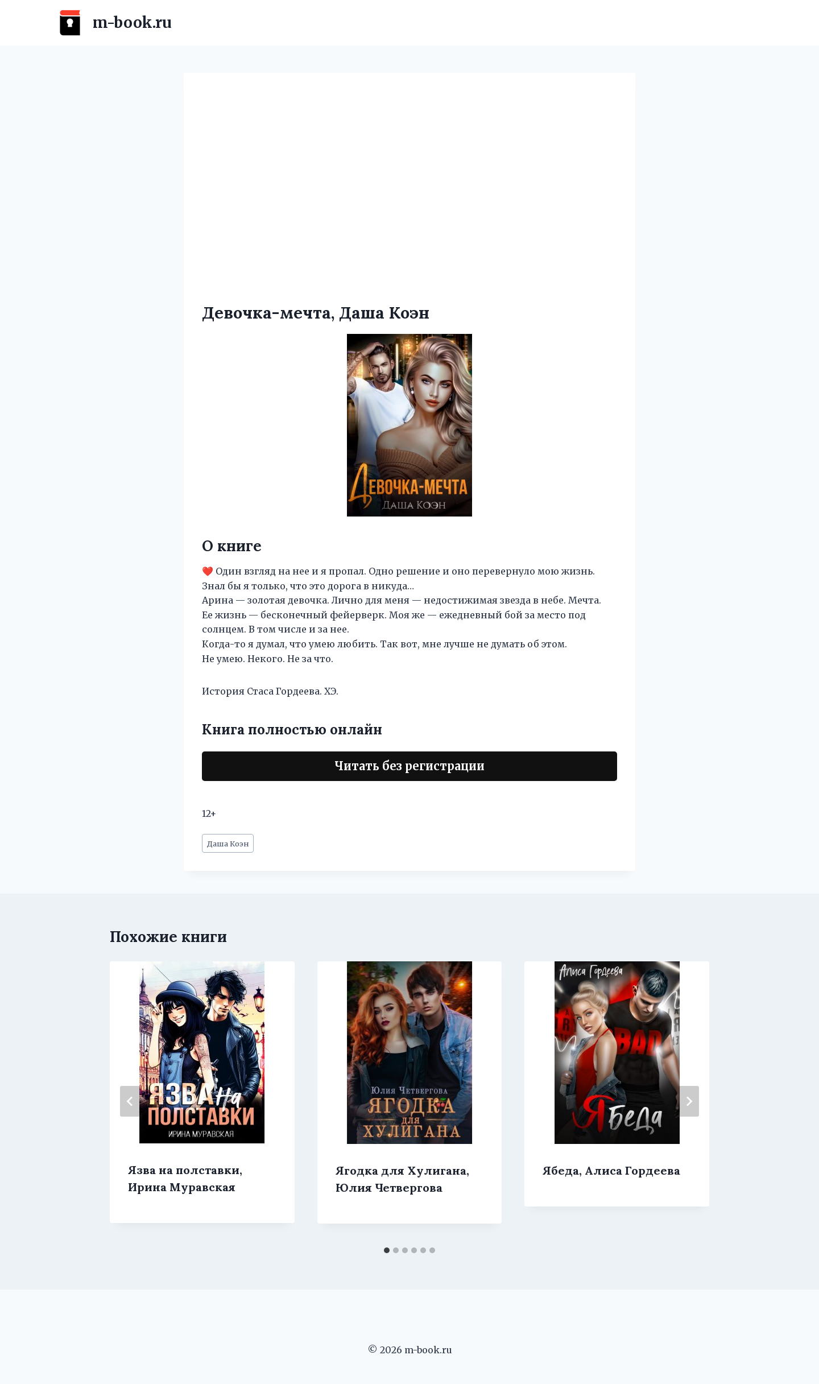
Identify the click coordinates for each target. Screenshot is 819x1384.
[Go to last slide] (130, 1101)
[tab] (387, 1250)
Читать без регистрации (409, 766)
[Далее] (689, 1101)
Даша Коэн (228, 843)
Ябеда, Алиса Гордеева (611, 1170)
